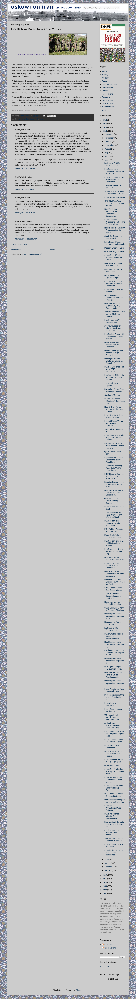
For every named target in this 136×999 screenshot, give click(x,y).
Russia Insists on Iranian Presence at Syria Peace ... (114, 230)
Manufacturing (108, 107)
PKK (36, 119)
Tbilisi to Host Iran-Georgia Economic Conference (112, 596)
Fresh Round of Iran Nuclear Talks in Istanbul (112, 832)
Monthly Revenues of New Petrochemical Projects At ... (113, 283)
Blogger (79, 990)
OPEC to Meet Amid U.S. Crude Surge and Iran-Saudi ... (114, 203)
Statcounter (104, 966)
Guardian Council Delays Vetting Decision (111, 500)
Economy (106, 97)
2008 (105, 890)
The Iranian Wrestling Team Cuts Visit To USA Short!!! (113, 468)
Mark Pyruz (108, 945)
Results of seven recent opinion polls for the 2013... (114, 484)
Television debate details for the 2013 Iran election (114, 314)
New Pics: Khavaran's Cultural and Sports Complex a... (113, 492)
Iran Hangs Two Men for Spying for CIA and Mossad (114, 437)
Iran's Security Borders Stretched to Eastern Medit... (113, 779)
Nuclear (105, 78)
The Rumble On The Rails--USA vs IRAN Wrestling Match (113, 515)
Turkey (41, 119)
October (108, 142)
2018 (105, 120)
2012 (105, 875)
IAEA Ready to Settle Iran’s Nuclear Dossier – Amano (114, 445)
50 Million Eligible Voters (114, 252)
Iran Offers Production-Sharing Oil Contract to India (114, 771)
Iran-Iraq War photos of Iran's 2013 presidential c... (114, 369)
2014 (105, 127)
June (107, 156)
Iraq (19, 119)
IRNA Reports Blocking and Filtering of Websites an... (114, 476)
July (107, 153)
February (109, 867)
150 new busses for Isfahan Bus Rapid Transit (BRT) (112, 328)
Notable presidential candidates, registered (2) (114, 660)
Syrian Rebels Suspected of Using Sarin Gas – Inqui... (113, 725)
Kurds (32, 119)
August (108, 149)
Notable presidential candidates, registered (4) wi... (114, 616)
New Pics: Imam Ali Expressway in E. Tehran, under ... (112, 306)
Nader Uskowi (110, 948)
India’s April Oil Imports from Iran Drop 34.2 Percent (114, 377)
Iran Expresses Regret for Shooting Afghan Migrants (113, 551)
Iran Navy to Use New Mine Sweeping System (113, 788)
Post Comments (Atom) (32, 254)
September (110, 145)
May (107, 160)
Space (104, 81)
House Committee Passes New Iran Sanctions (112, 344)
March (108, 863)
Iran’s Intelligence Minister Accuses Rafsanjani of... (112, 816)
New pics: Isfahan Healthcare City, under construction (114, 573)
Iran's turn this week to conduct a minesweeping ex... (113, 636)
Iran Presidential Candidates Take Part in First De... (114, 171)
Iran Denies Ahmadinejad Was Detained (112, 808)
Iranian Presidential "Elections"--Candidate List (114, 401)
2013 (105, 131)
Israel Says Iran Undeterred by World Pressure (113, 297)
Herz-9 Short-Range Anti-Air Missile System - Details (114, 409)
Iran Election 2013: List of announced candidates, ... (114, 852)
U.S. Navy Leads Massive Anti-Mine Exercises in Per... (112, 717)
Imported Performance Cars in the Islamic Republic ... (113, 460)
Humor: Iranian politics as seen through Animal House (113, 352)
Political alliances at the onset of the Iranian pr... (114, 697)
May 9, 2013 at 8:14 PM (25, 213)
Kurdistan (25, 119)
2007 (105, 893)
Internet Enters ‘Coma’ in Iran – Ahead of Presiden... (114, 423)
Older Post (89, 250)
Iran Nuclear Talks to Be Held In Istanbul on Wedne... (114, 543)
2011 (105, 879)
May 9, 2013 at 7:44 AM (25, 168)
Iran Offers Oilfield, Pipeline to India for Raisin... (113, 257)
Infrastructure (107, 103)
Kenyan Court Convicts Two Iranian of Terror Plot (114, 824)
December (109, 134)
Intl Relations (107, 94)
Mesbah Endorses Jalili (114, 248)
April (107, 859)
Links (104, 110)
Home (52, 250)
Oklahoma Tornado (112, 395)
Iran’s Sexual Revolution (114, 197)
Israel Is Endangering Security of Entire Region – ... (113, 753)
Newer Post (16, 250)
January (108, 870)
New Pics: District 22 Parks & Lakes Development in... (113, 675)
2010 (105, 882)
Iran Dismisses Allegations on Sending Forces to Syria (114, 222)
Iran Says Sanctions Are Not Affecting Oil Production (114, 179)
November (109, 138)
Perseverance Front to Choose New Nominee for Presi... (114, 582)
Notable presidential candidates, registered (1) (114, 683)
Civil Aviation (107, 87)
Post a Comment (20, 244)
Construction (107, 100)
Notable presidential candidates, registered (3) (114, 644)
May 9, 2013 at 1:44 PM (25, 189)
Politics (105, 91)
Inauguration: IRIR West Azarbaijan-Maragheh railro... (114, 733)
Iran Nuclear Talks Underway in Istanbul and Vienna (113, 523)
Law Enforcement (109, 84)
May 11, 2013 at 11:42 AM (26, 239)
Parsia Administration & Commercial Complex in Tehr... (114, 652)
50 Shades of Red (111, 765)
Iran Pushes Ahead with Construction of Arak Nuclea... (114, 336)
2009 (105, 886)
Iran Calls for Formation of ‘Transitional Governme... (114, 565)
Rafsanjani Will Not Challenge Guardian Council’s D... (113, 361)
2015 (105, 124)
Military (105, 75)
